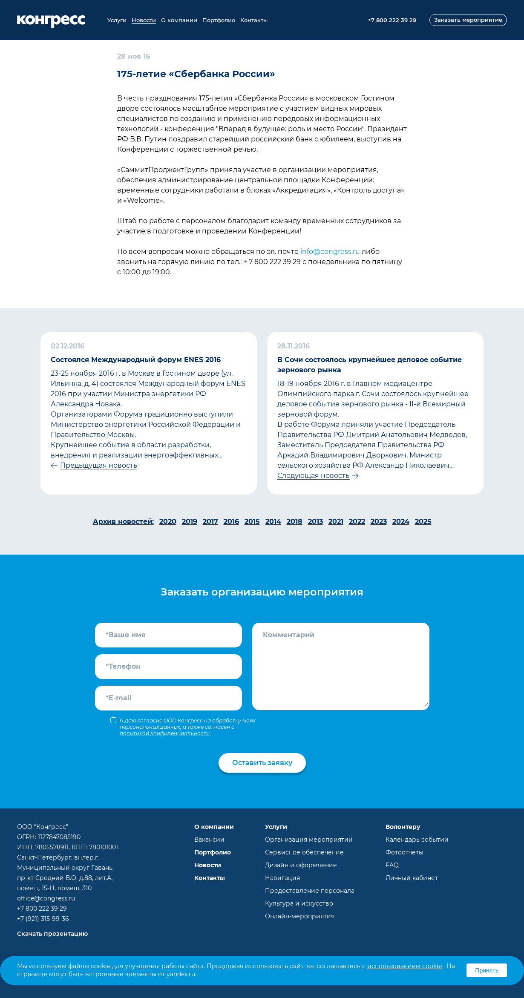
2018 (294, 522)
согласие (149, 720)
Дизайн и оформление (301, 865)
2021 (335, 522)
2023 (379, 522)
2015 (252, 522)
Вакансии (209, 839)
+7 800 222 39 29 (42, 908)
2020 (167, 522)
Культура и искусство (299, 903)
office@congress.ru (46, 898)
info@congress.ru (330, 251)
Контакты (254, 20)
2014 (273, 522)
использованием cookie (404, 966)
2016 (231, 522)
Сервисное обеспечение (304, 852)
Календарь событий (417, 839)
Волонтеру (403, 827)
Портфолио (218, 20)
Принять (486, 970)
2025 (423, 522)
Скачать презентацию (52, 934)
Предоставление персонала (309, 890)
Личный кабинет (412, 878)
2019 (189, 522)
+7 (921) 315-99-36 (43, 919)
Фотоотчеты (404, 852)
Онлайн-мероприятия (299, 916)
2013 (315, 522)
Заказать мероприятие (468, 19)
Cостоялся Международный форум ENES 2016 (136, 360)
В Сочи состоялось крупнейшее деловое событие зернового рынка (369, 365)
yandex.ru (181, 974)
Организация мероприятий (309, 839)
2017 (210, 522)
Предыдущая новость (98, 465)
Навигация (282, 878)
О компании (179, 20)
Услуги (117, 20)
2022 (357, 522)
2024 (400, 522)
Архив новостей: (123, 522)
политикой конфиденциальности (165, 733)
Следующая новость (313, 476)
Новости (144, 20)
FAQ (392, 865)
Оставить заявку (262, 763)
